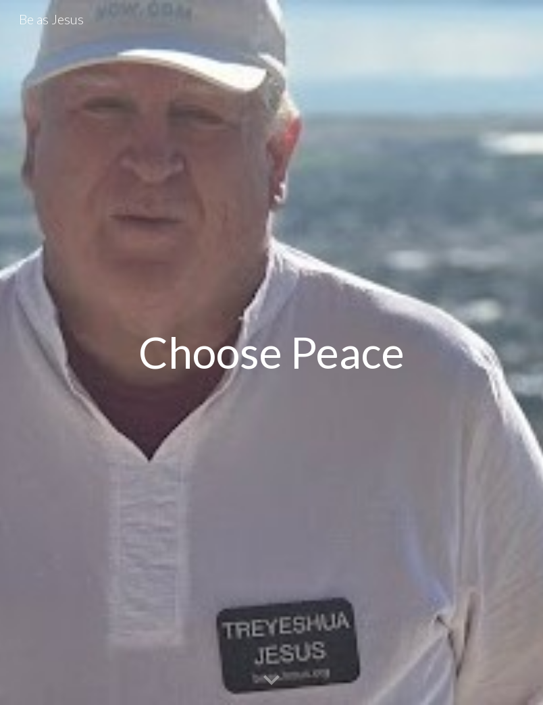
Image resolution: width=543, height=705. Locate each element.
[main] (271, 352)
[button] (271, 680)
